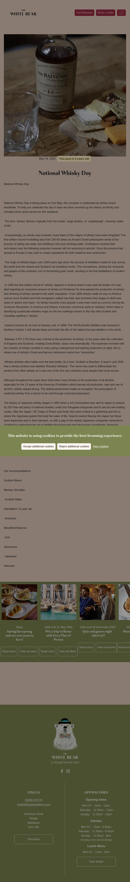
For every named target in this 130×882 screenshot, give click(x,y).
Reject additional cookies (74, 446)
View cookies (101, 446)
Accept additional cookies (38, 446)
